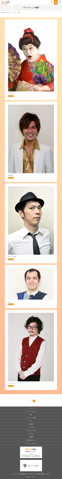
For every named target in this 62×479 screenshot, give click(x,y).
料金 (31, 414)
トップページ (31, 408)
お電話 (52, 2)
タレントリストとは (31, 411)
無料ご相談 (55, 2)
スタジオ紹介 (31, 427)
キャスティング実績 (31, 417)
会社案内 (31, 424)
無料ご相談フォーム (31, 440)
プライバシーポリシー (31, 443)
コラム (31, 421)
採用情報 (31, 437)
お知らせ (31, 433)
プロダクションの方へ (31, 430)
